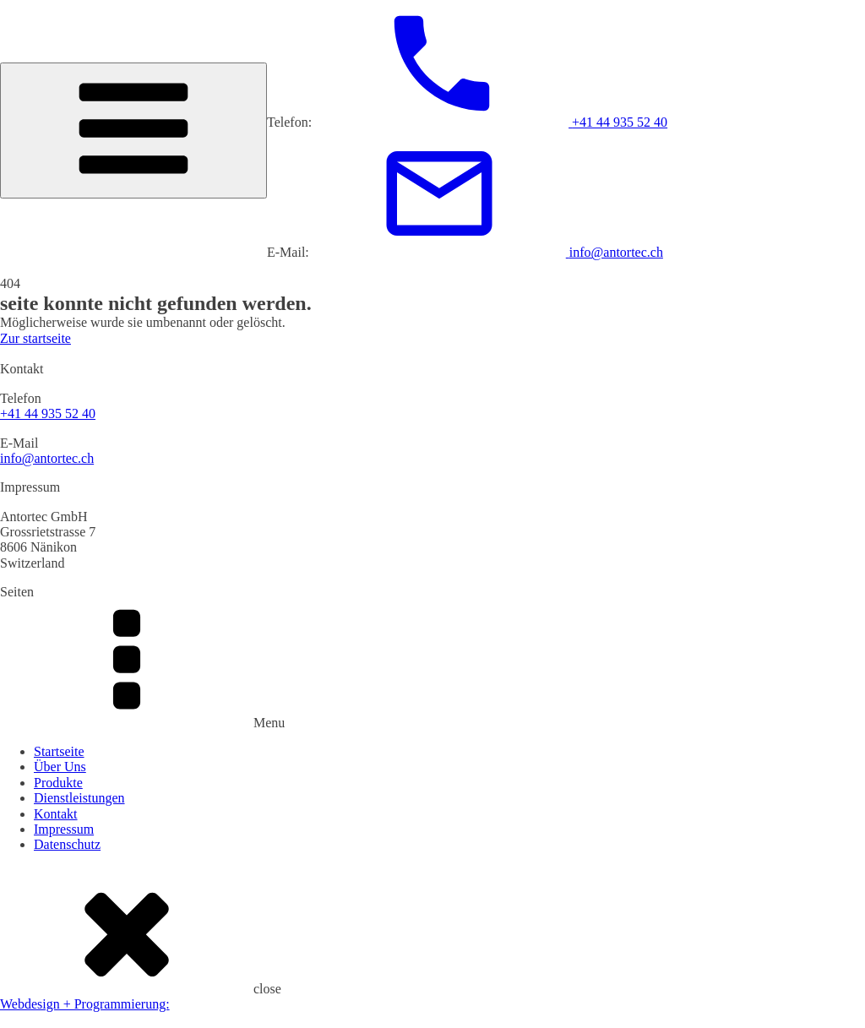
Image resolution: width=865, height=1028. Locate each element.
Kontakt (56, 814)
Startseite (59, 751)
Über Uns (60, 766)
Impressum (64, 829)
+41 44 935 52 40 (47, 413)
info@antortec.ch (47, 458)
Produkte (58, 782)
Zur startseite (35, 338)
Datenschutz (67, 844)
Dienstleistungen (79, 798)
